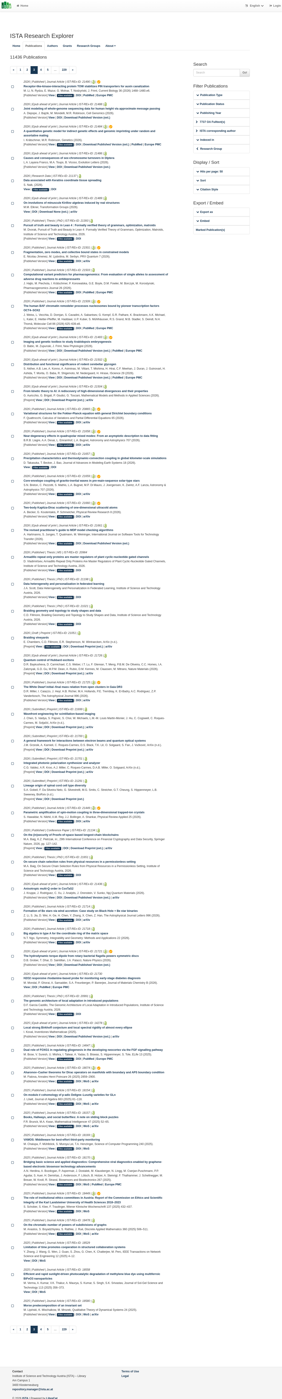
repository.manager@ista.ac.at (32, 1389)
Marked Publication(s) (210, 230)
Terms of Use (130, 1371)
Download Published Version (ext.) (87, 117)
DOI (78, 95)
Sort (201, 180)
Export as (204, 212)
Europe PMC (105, 95)
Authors (52, 46)
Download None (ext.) (54, 211)
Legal (125, 1376)
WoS (86, 1081)
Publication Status (210, 104)
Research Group (209, 148)
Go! (244, 72)
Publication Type (209, 95)
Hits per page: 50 (209, 171)
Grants (67, 46)
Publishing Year (208, 113)
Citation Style (207, 189)
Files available (65, 95)
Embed (203, 221)
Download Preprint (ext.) (68, 400)
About (110, 46)
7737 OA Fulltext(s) (210, 122)
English (255, 5)
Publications (33, 46)
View (51, 95)
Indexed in (205, 139)
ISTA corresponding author (216, 131)
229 (64, 69)
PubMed (88, 95)
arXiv (73, 211)
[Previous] (13, 70)
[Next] (72, 70)
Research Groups (88, 46)
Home (22, 5)
